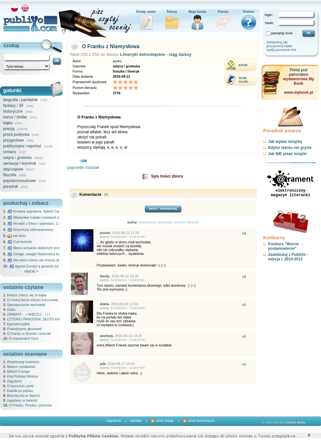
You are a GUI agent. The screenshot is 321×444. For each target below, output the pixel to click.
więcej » (31, 271)
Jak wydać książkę (285, 141)
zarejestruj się (277, 42)
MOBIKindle (243, 79)
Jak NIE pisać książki (287, 154)
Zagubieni (14, 381)
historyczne (13, 111)
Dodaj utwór (146, 11)
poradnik (10, 186)
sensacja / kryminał (19, 163)
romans (9, 152)
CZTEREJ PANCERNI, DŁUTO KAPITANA (39, 319)
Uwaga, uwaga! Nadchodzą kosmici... (38, 254)
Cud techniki (19, 242)
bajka (8, 123)
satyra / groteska (17, 157)
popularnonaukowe (19, 180)
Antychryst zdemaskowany (30, 229)
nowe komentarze (199, 420)
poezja (8, 128)
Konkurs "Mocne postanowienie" (283, 246)
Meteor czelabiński (21, 367)
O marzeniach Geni (24, 338)
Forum (223, 11)
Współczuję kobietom (23, 362)
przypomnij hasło (279, 46)
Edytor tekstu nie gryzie (289, 147)
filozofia (9, 175)
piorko (105, 233)
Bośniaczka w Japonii (23, 395)
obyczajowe (13, 169)
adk (103, 364)
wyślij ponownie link (281, 50)
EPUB (243, 65)
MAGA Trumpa (18, 371)
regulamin (113, 420)
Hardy (104, 276)
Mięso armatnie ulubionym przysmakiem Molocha (47, 248)
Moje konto (197, 11)
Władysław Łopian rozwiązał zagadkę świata (44, 217)
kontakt (136, 420)
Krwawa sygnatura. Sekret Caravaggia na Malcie (47, 211)
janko (117, 61)
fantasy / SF (13, 105)
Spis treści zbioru (167, 176)
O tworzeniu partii (20, 386)
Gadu (11, 309)
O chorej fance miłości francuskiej (32, 300)
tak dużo (16, 236)
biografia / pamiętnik (20, 100)
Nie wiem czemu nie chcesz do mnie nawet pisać (47, 260)
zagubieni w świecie (22, 400)
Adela (104, 304)
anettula (106, 336)
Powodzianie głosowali (24, 329)
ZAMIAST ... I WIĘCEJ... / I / (28, 314)
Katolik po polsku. (20, 391)
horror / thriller (15, 117)
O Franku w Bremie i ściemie (29, 333)
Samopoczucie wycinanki (26, 305)
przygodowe (13, 140)
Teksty (172, 11)
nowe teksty (162, 420)
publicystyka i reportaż (22, 146)
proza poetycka (16, 134)
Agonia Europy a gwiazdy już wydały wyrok (44, 266)
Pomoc (249, 11)
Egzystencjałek (18, 324)
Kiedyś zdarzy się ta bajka (27, 295)
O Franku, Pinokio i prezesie (30, 405)
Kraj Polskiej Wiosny (22, 376)
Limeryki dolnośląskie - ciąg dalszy (156, 54)
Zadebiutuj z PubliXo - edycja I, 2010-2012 (288, 256)
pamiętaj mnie (281, 33)
